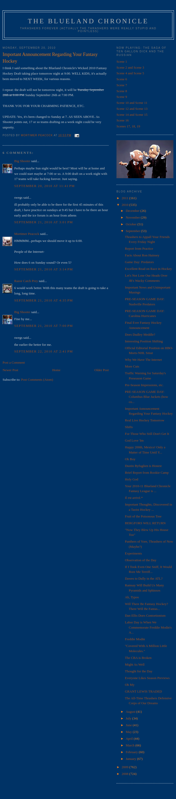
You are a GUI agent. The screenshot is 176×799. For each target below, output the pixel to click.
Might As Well (134, 664)
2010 (125, 205)
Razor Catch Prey (26, 281)
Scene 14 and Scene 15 (132, 115)
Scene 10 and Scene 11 (131, 103)
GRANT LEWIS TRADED (143, 691)
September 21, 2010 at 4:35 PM (43, 300)
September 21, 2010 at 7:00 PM (43, 326)
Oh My (129, 685)
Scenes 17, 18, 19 (128, 126)
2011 (125, 198)
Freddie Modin (135, 639)
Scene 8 (121, 91)
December (133, 211)
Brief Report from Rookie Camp (146, 472)
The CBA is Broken (138, 658)
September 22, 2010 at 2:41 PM (43, 351)
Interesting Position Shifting (144, 341)
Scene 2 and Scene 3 (130, 67)
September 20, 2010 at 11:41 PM (44, 186)
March (130, 745)
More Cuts (132, 366)
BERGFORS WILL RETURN (145, 523)
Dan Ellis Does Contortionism (145, 615)
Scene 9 (121, 97)
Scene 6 (121, 79)
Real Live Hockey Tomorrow (144, 420)
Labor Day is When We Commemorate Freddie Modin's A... (148, 627)
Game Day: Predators (139, 262)
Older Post (101, 370)
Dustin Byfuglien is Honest (143, 466)
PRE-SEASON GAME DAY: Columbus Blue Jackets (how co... (146, 397)
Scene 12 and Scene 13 (132, 109)
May (129, 732)
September (133, 231)
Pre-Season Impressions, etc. (144, 385)
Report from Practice (139, 248)
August (131, 712)
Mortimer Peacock (26, 234)
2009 (125, 767)
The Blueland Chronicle (88, 21)
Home (56, 370)
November (133, 217)
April (130, 738)
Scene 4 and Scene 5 (130, 73)
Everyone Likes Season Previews (147, 678)
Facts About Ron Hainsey (142, 255)
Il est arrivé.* (134, 498)
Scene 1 (121, 61)
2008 (125, 774)
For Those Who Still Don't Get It (147, 434)
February (132, 752)
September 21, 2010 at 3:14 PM (43, 269)
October (131, 224)
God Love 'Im (134, 440)
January (131, 759)
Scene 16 (122, 120)
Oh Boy (130, 459)
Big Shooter (22, 161)
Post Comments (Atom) (37, 379)
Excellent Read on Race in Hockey (148, 269)
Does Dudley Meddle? (140, 334)
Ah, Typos (132, 597)
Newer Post (10, 370)
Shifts (129, 427)
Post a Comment (14, 362)
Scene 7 (121, 85)
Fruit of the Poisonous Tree (143, 516)
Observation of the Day (140, 560)
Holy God (131, 479)
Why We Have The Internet (143, 360)
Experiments (133, 553)
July (129, 718)
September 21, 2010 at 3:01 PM (43, 222)
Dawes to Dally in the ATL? (144, 578)
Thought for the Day (138, 671)
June (129, 725)
